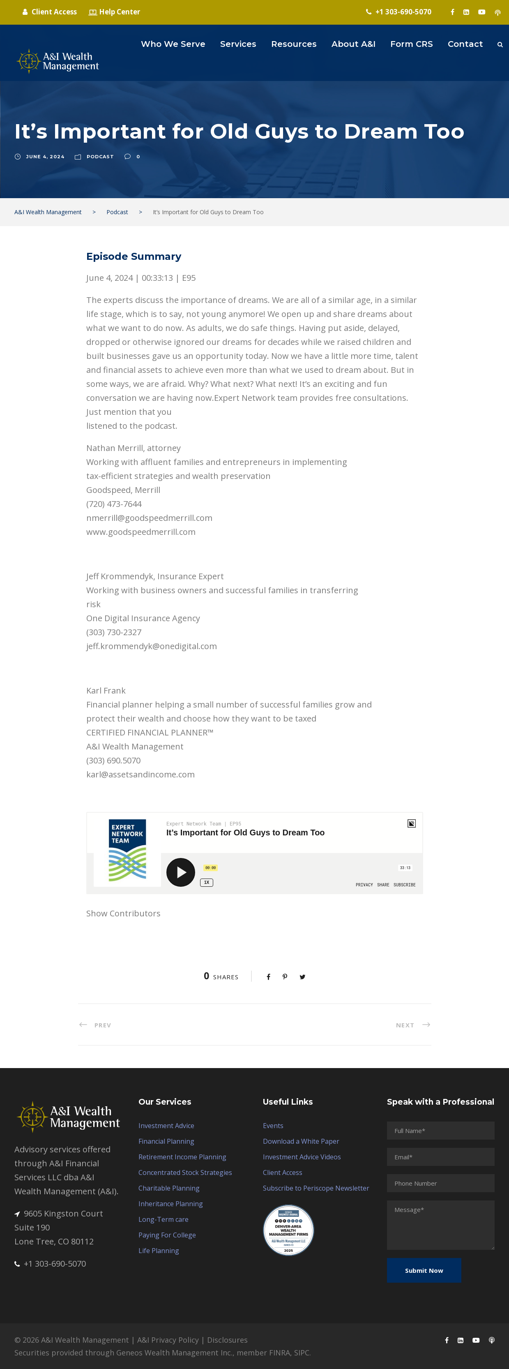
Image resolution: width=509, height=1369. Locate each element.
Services (238, 44)
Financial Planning (166, 1141)
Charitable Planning (169, 1188)
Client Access (282, 1172)
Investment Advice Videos (302, 1156)
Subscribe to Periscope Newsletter (316, 1188)
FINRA (279, 1352)
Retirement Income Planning (182, 1156)
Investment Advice (166, 1125)
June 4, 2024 (45, 157)
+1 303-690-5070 (50, 1263)
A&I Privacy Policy (168, 1340)
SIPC (301, 1352)
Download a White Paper (301, 1141)
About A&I (353, 44)
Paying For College (167, 1235)
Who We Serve (173, 44)
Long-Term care (163, 1219)
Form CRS (411, 44)
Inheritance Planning (170, 1203)
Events (273, 1125)
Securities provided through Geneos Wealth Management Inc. (123, 1352)
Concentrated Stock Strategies (185, 1172)
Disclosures (227, 1340)
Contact (465, 44)
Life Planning (158, 1250)
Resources (294, 44)
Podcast (100, 157)
